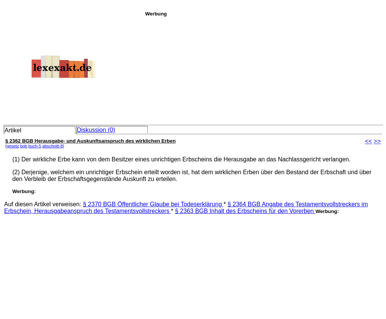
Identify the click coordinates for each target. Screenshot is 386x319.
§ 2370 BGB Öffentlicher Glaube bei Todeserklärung (153, 204)
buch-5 (34, 146)
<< (368, 141)
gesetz (13, 146)
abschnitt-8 (52, 146)
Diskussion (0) (96, 130)
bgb (24, 146)
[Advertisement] (263, 69)
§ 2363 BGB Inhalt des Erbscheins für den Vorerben (245, 211)
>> (377, 141)
